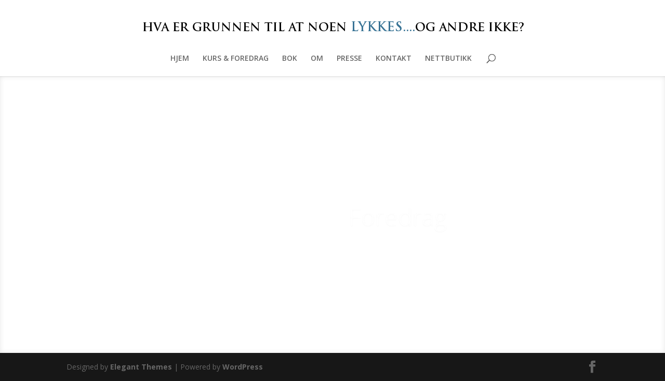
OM (317, 59)
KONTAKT (393, 59)
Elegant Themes (141, 367)
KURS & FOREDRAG (236, 59)
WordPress (242, 367)
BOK (289, 59)
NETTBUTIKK (448, 59)
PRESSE (349, 59)
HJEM (179, 59)
